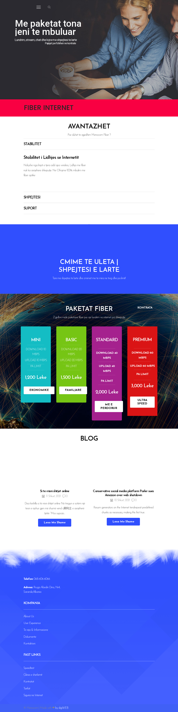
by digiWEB (61, 708)
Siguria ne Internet (33, 695)
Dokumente (30, 636)
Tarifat (27, 688)
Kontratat (29, 681)
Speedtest (29, 668)
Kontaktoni (29, 643)
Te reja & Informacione (36, 630)
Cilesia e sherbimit (33, 674)
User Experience (32, 623)
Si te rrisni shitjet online (54, 582)
